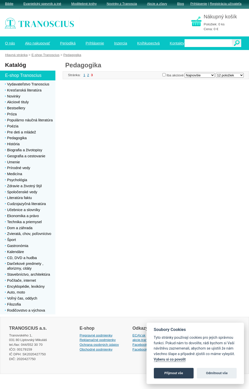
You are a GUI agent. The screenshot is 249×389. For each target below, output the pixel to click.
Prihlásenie (198, 4)
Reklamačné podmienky (98, 340)
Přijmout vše (173, 373)
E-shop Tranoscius (45, 55)
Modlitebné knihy (84, 4)
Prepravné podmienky (96, 335)
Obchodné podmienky (96, 349)
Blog (180, 4)
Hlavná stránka (16, 55)
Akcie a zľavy (157, 4)
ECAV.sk (139, 335)
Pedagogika (72, 55)
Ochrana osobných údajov (99, 345)
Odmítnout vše (217, 373)
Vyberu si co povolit (170, 359)
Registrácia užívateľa (225, 4)
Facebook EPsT (144, 349)
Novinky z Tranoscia (122, 4)
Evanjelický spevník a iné (42, 4)
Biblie (9, 4)
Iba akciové (175, 75)
